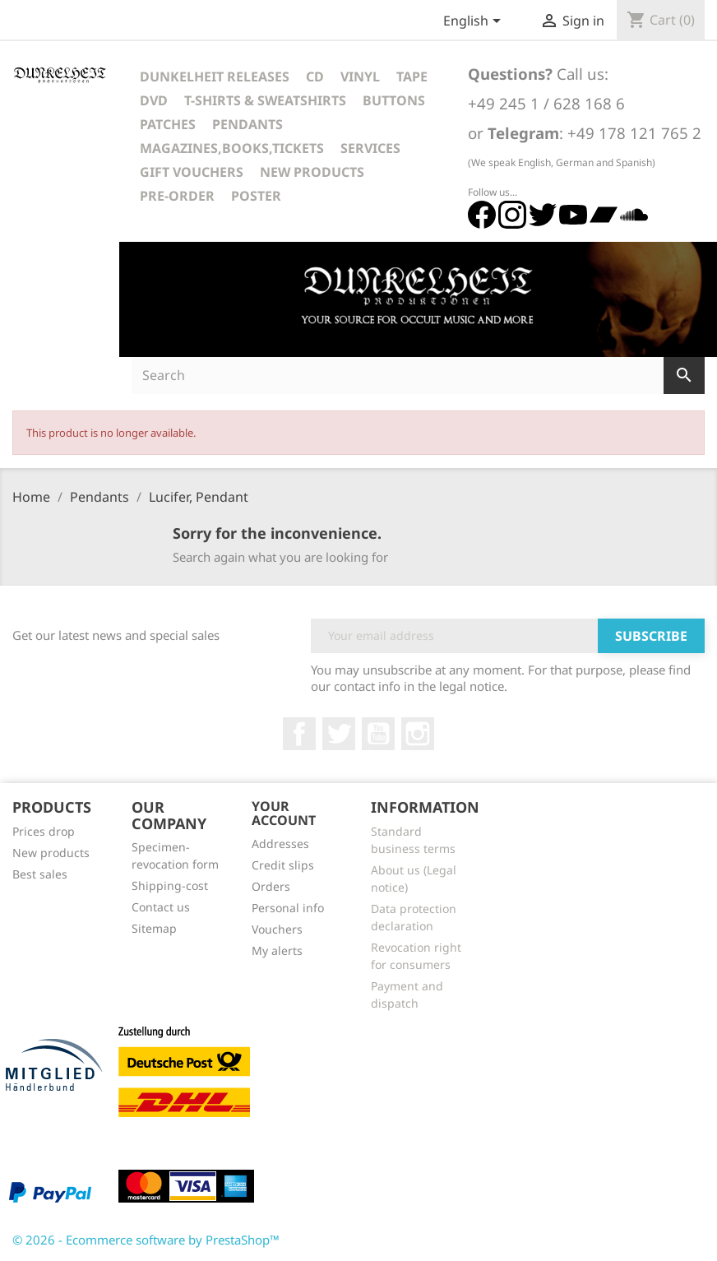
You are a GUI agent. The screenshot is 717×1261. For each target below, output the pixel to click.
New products (51, 852)
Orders (271, 886)
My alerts (277, 950)
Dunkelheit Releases (214, 76)
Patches (168, 124)
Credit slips (283, 865)
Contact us (161, 907)
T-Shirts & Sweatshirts (265, 100)
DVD (154, 100)
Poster (256, 196)
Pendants (247, 124)
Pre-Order (177, 196)
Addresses (280, 843)
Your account (284, 813)
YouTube (378, 733)
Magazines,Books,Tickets (232, 148)
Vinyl (360, 76)
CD (315, 76)
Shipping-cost (170, 885)
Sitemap (154, 928)
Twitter (338, 733)
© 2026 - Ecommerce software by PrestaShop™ (146, 1239)
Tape (412, 76)
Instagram (417, 733)
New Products (312, 172)
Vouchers (277, 929)
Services (370, 148)
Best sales (39, 874)
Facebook (299, 733)
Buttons (394, 100)
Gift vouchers (191, 172)
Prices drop (43, 831)
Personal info (288, 908)
